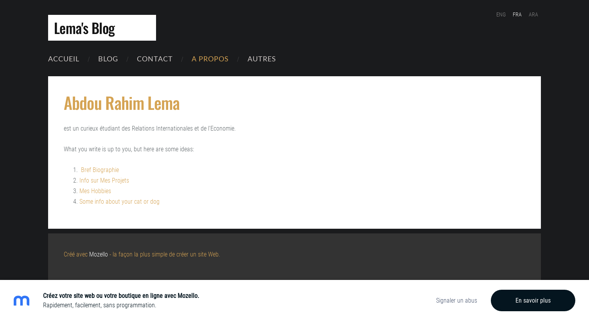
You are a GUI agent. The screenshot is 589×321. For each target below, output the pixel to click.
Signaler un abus (456, 300)
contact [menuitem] (155, 58)
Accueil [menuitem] (63, 58)
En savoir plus (533, 300)
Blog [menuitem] (108, 58)
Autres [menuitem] (262, 58)
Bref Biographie (100, 170)
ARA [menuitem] (533, 14)
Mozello (98, 254)
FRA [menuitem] (517, 14)
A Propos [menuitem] (210, 58)
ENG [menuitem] (501, 14)
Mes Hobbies (95, 191)
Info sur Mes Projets (104, 180)
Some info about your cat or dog (119, 201)
